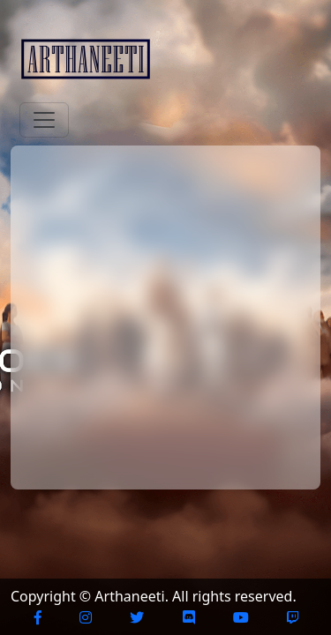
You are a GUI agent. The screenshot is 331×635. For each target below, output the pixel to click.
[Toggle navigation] (44, 120)
